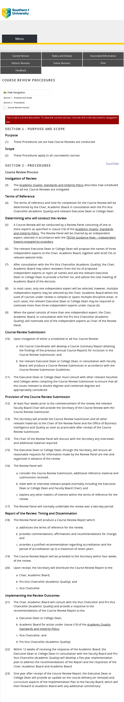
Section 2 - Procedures (14, 102)
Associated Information (103, 56)
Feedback (21, 70)
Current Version (20, 56)
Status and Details (62, 56)
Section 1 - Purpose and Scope (18, 97)
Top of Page (112, 163)
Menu (19, 39)
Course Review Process (18, 107)
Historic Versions (21, 63)
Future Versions (62, 63)
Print (103, 63)
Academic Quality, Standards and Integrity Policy (51, 185)
